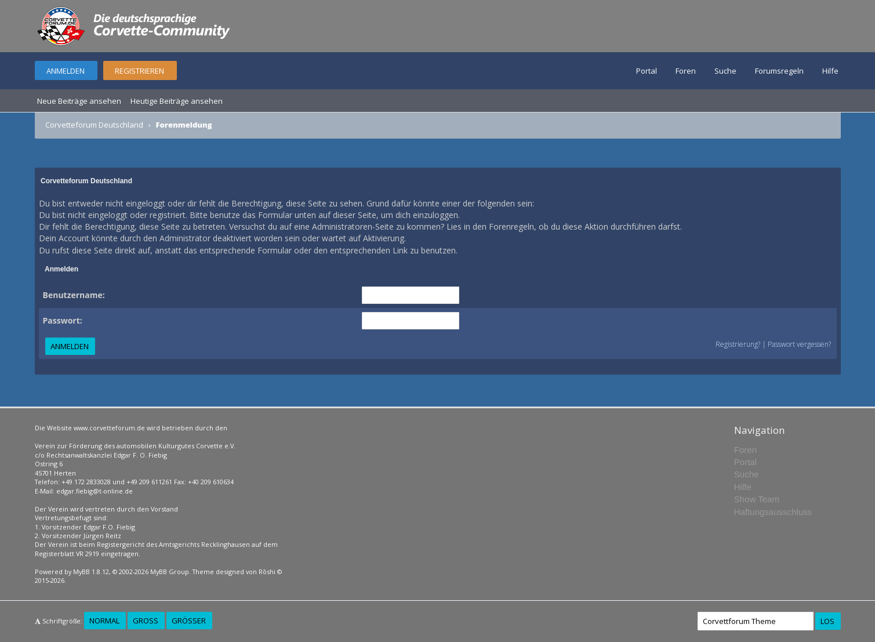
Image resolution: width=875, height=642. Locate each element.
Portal (646, 71)
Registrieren (139, 71)
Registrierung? (738, 344)
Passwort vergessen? (799, 344)
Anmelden (65, 71)
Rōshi (267, 571)
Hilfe (830, 71)
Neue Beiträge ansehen (79, 101)
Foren (686, 71)
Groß (145, 620)
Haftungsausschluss (773, 512)
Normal (104, 620)
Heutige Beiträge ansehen (176, 101)
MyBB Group (169, 571)
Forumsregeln (779, 71)
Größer (189, 620)
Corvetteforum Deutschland (94, 124)
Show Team (756, 499)
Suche (725, 71)
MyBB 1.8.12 (91, 571)
